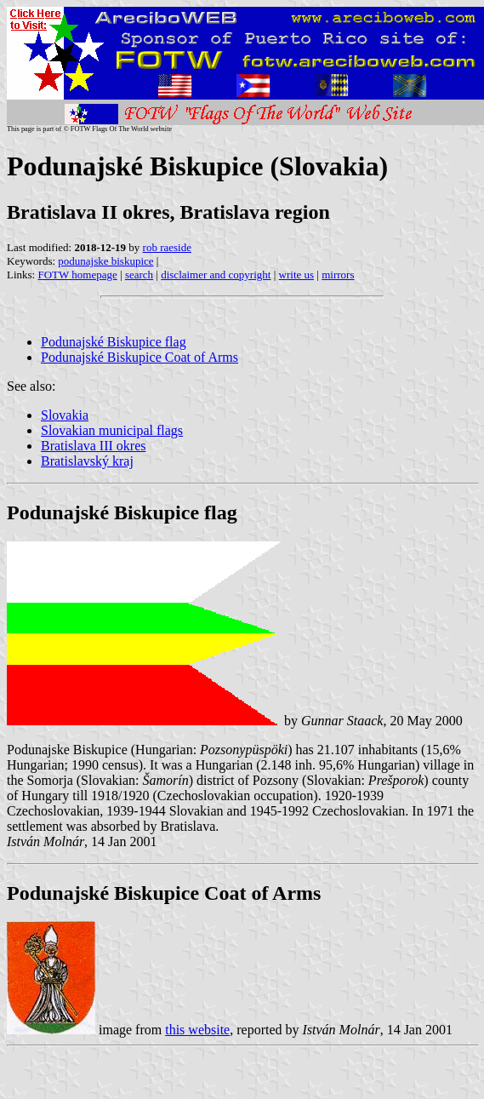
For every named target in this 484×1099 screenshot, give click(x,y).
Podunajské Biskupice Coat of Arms (139, 357)
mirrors (338, 274)
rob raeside (167, 247)
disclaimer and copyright (215, 274)
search (139, 274)
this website (197, 1029)
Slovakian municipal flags (112, 430)
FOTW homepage (77, 274)
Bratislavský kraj (87, 461)
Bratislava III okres (93, 445)
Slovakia (64, 415)
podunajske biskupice (105, 261)
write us (297, 274)
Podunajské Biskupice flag (113, 342)
